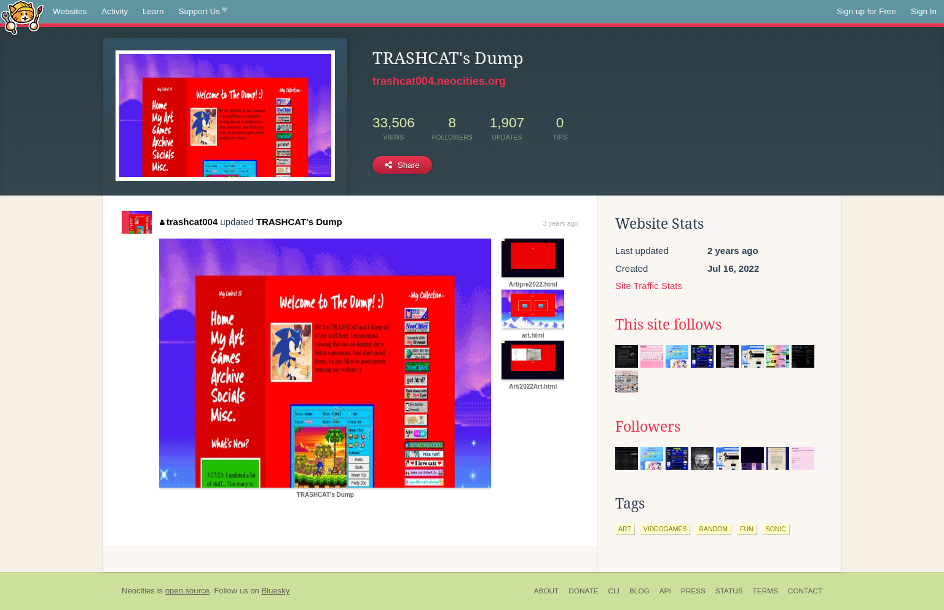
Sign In (924, 11)
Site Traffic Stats (648, 285)
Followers (647, 427)
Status (729, 591)
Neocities (138, 590)
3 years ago (560, 223)
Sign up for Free (866, 11)
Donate (583, 591)
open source (187, 590)
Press (693, 591)
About (546, 591)
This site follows (668, 325)
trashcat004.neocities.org (439, 81)
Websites (70, 11)
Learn (153, 11)
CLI (614, 591)
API (665, 591)
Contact (805, 591)
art (624, 529)
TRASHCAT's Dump (299, 221)
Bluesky (275, 590)
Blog (639, 591)
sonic (776, 529)
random (713, 529)
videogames (665, 529)
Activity (114, 11)
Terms (765, 591)
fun (746, 529)
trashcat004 (189, 221)
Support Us (203, 12)
